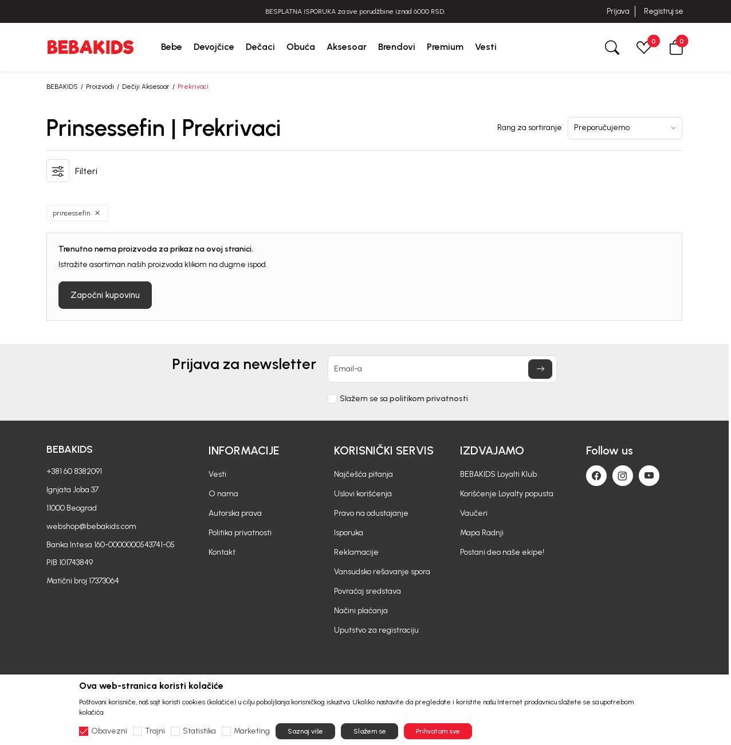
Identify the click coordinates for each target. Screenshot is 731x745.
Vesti (217, 474)
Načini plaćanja (361, 610)
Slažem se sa (404, 399)
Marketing (252, 731)
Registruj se (663, 11)
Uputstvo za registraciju (376, 630)
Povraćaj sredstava (367, 591)
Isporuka (348, 533)
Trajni (155, 731)
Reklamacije (356, 552)
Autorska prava (235, 513)
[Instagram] (622, 475)
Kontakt (222, 552)
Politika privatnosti (240, 533)
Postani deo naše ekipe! (502, 552)
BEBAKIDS (62, 87)
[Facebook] (596, 475)
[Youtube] (649, 475)
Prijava (618, 11)
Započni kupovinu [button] (105, 295)
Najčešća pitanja (363, 474)
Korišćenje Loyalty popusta (506, 494)
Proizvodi (100, 87)
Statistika (199, 731)
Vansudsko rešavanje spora (382, 572)
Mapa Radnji (482, 533)
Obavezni (109, 731)
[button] (676, 47)
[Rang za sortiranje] (625, 128)
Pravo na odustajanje (371, 513)
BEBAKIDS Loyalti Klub (498, 474)
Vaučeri (474, 513)
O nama (223, 494)
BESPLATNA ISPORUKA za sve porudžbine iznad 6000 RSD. (365, 11)
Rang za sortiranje (529, 128)
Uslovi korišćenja (363, 494)
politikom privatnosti (429, 398)
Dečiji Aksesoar (146, 87)
